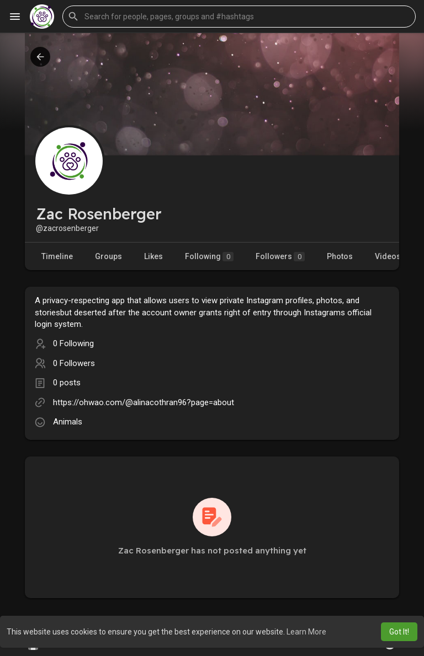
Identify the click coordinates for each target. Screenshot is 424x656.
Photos (340, 256)
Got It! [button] (399, 631)
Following (209, 256)
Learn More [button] (306, 631)
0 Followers (74, 363)
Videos (388, 256)
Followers (280, 256)
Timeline (57, 256)
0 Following (73, 343)
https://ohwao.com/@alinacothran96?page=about (143, 402)
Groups (108, 256)
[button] (239, 17)
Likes (153, 256)
